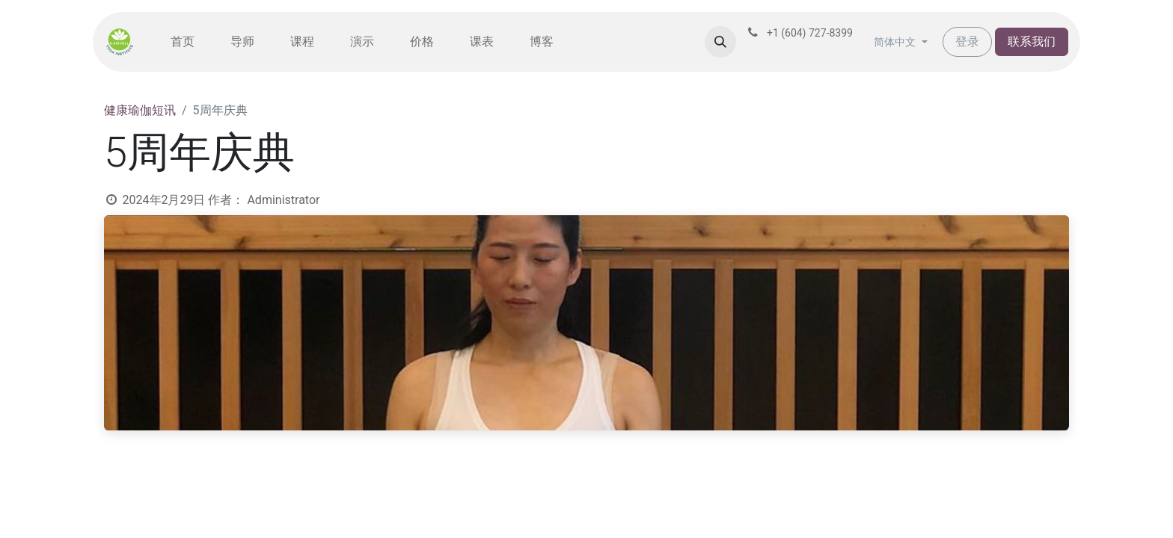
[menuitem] (182, 42)
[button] (720, 42)
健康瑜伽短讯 (140, 110)
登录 (967, 41)
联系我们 (1032, 41)
